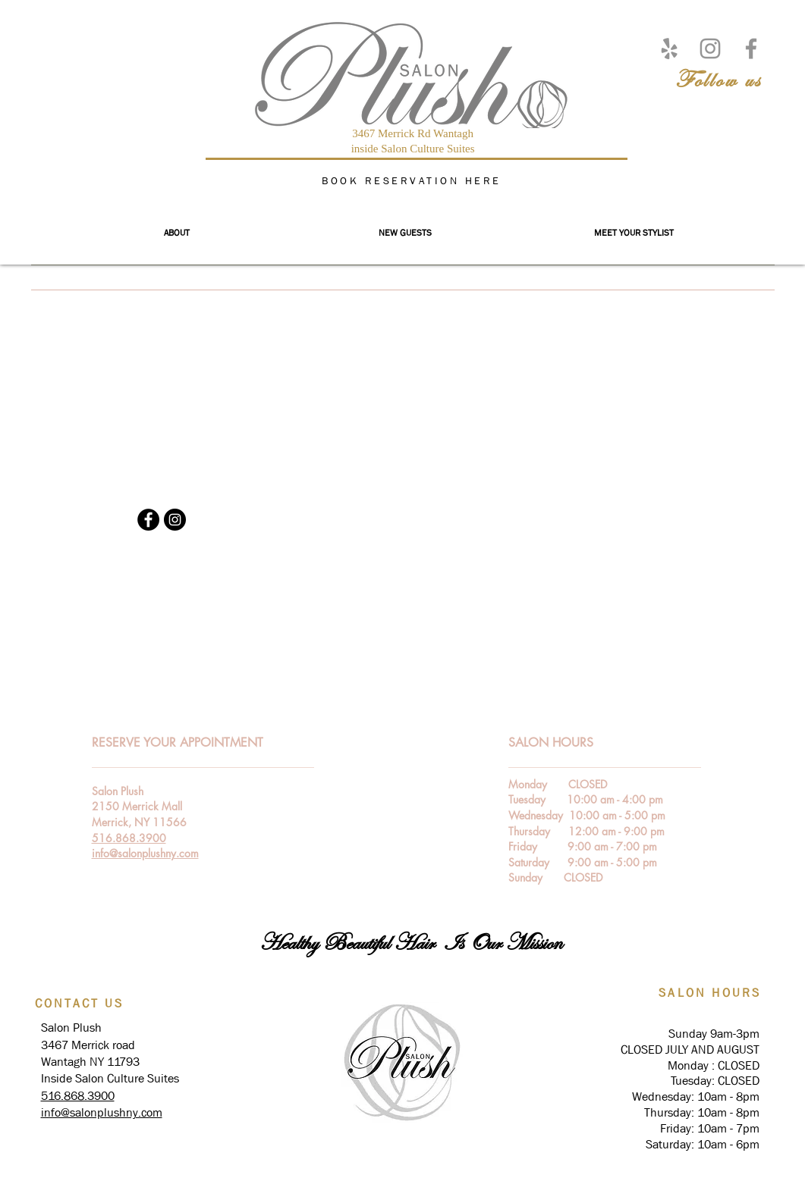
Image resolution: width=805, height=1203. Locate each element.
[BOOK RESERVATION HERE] (413, 180)
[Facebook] (751, 48)
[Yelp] (669, 48)
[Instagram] (710, 48)
